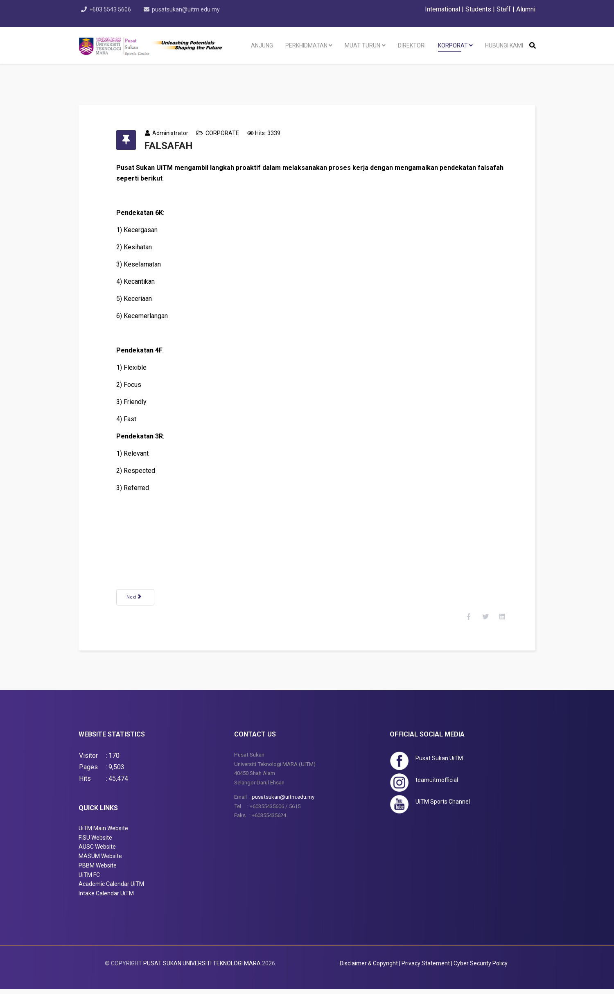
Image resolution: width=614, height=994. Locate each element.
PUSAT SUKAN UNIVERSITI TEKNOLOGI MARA (202, 968)
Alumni (525, 9)
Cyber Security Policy (481, 968)
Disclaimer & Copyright (369, 968)
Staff (504, 9)
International (443, 9)
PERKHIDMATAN (306, 45)
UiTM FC (89, 880)
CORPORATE (227, 133)
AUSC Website (97, 852)
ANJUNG (262, 45)
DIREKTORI (412, 45)
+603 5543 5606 (111, 9)
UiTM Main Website (103, 833)
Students (478, 9)
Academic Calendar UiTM (111, 889)
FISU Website (95, 842)
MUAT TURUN (362, 45)
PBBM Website (98, 870)
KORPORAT (453, 45)
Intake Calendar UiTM (106, 898)
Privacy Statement (426, 968)
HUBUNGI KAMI (504, 45)
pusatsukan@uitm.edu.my (187, 9)
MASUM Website (100, 861)
